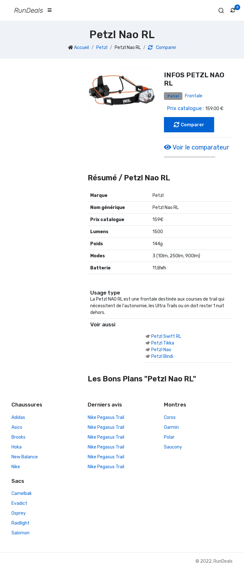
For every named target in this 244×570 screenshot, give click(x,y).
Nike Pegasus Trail (106, 417)
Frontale (193, 96)
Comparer (162, 47)
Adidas (18, 417)
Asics (16, 427)
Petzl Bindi (162, 356)
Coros (170, 417)
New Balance (24, 457)
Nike (15, 466)
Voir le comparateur (196, 147)
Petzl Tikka (162, 343)
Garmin (171, 427)
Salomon (20, 533)
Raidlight (20, 523)
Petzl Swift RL (166, 336)
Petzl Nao (161, 349)
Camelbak (21, 493)
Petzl (101, 47)
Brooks (18, 437)
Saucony (173, 447)
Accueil (81, 47)
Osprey (18, 513)
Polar (169, 437)
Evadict (19, 503)
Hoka (16, 447)
